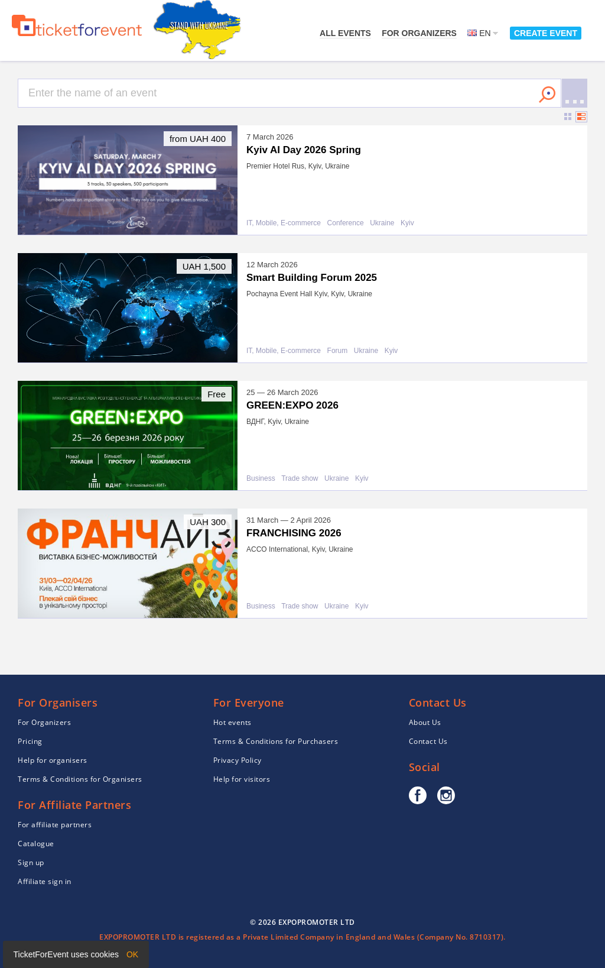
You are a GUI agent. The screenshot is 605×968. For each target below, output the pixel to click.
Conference (345, 223)
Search (547, 94)
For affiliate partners (55, 825)
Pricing (30, 741)
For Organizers (419, 33)
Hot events (232, 722)
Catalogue (36, 843)
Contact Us (428, 741)
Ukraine (382, 223)
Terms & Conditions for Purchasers (276, 741)
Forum (337, 351)
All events (345, 33)
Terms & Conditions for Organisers (80, 779)
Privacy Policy (237, 760)
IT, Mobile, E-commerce (283, 223)
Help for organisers (52, 760)
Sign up (31, 862)
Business (260, 479)
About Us (425, 722)
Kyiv (407, 223)
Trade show (299, 479)
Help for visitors (242, 779)
